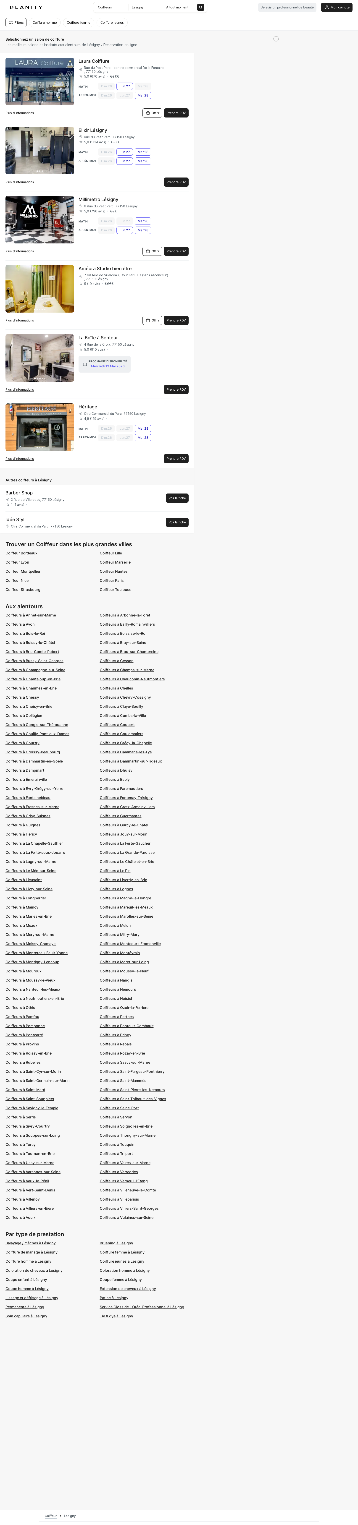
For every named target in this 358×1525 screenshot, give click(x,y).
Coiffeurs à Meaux (21, 925)
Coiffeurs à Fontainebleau (27, 797)
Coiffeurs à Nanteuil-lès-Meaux (32, 989)
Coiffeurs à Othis (20, 1007)
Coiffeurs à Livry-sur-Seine (29, 889)
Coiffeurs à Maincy (21, 907)
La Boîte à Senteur (98, 337)
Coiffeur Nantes (114, 571)
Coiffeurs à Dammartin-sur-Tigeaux (131, 761)
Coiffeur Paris (112, 580)
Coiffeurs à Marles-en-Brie (28, 916)
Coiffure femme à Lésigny (122, 1252)
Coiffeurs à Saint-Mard (25, 1089)
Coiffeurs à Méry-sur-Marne (29, 934)
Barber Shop (19, 493)
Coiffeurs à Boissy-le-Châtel (30, 642)
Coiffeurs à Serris (20, 1117)
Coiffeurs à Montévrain (120, 953)
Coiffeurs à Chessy (22, 697)
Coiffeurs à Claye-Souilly (121, 706)
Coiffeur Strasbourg (22, 589)
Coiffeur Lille (111, 553)
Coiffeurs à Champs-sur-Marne (127, 670)
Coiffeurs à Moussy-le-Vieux (30, 980)
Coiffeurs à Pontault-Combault (127, 1026)
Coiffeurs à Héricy (21, 834)
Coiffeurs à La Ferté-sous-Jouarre (35, 852)
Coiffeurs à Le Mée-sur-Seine (30, 870)
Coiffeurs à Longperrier (25, 898)
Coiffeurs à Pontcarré (24, 1035)
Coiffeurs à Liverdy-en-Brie (123, 879)
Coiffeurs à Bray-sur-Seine (123, 642)
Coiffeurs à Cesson (117, 660)
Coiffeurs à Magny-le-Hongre (125, 898)
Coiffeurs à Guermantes (121, 816)
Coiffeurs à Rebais (116, 1044)
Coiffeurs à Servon (116, 1117)
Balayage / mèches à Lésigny (30, 1243)
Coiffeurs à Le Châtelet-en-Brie (127, 861)
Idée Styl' (15, 519)
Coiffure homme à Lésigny (28, 1261)
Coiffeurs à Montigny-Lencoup (32, 962)
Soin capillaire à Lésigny (26, 1316)
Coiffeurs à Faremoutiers (121, 788)
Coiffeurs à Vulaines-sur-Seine (126, 1217)
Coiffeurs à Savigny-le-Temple (31, 1108)
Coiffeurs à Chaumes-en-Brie (31, 688)
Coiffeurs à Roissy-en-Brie (28, 1053)
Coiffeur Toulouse (115, 589)
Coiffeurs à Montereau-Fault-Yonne (36, 953)
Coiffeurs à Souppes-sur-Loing (32, 1135)
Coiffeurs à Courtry (22, 743)
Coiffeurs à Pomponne (25, 1026)
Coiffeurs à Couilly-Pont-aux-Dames (37, 733)
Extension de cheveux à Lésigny (128, 1288)
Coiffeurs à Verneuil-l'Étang (124, 1181)
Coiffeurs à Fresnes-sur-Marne (32, 806)
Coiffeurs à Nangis (116, 980)
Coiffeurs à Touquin (117, 1144)
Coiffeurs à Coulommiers (121, 733)
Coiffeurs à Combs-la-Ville (123, 715)
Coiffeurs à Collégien (23, 715)
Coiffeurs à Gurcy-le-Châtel (124, 825)
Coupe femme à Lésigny (121, 1279)
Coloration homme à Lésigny (125, 1270)
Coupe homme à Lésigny (27, 1288)
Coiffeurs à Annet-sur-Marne (30, 615)
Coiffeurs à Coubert (117, 724)
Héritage (88, 407)
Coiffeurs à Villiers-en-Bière (29, 1208)
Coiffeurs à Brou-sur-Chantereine (129, 651)
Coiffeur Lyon (17, 562)
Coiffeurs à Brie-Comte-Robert (32, 651)
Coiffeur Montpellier (22, 571)
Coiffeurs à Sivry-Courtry (27, 1126)
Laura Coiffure (94, 61)
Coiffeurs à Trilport (116, 1153)
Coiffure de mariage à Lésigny (31, 1252)
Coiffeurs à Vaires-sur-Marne (125, 1162)
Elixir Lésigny (93, 130)
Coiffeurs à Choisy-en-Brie (28, 706)
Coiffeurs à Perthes (117, 1016)
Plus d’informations (19, 113)
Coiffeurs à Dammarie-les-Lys (126, 752)
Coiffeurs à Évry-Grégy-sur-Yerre (34, 788)
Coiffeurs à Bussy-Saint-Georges (34, 660)
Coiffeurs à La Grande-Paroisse (127, 852)
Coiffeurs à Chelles (116, 688)
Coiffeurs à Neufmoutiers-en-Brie (34, 998)
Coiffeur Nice (17, 580)
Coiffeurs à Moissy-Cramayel (30, 943)
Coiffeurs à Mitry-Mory (120, 934)
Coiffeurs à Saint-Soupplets (29, 1099)
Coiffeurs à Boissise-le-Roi (123, 633)
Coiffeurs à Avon (20, 624)
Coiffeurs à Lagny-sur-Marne (30, 861)
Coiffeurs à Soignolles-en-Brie (126, 1126)
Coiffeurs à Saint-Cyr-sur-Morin (33, 1071)
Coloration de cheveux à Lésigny (34, 1270)
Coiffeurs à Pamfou (22, 1016)
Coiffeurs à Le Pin (115, 870)
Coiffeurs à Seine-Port (119, 1108)
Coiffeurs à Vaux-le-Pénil (27, 1181)
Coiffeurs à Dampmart (24, 770)
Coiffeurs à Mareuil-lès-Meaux (126, 907)
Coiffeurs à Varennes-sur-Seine (33, 1172)
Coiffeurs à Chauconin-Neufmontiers (132, 679)
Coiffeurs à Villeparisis (119, 1199)
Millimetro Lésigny (98, 199)
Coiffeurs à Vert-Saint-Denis (30, 1190)
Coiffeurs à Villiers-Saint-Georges (129, 1208)
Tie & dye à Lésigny (116, 1316)
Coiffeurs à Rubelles (23, 1062)
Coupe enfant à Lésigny (26, 1279)
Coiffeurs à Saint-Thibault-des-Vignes (133, 1099)
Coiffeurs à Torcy (20, 1144)
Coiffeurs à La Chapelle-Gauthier (34, 843)
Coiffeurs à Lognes (116, 889)
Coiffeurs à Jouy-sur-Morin (123, 834)
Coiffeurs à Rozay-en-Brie (122, 1053)
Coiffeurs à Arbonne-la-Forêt (125, 615)
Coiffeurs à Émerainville (26, 779)
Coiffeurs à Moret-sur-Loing (124, 962)
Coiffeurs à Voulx (20, 1217)
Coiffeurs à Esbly (115, 779)
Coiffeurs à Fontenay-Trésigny (126, 797)
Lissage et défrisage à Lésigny (31, 1297)
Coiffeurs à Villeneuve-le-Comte (128, 1190)
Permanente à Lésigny (24, 1307)
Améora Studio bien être (105, 268)
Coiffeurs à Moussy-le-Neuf (124, 971)
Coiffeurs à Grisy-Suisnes (27, 816)
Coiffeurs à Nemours (118, 989)
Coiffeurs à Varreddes (119, 1172)
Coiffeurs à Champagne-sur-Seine (35, 670)
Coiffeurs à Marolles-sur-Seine (126, 916)
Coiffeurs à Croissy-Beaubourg (32, 752)
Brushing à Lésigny (116, 1243)
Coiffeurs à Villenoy (22, 1199)
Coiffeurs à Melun (115, 925)
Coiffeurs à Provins (22, 1044)
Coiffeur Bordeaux (21, 553)
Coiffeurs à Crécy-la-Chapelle (126, 743)
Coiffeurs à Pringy (115, 1035)
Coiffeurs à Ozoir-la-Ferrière (124, 1007)
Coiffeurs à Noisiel (116, 998)
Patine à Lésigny (114, 1297)
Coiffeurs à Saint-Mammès (123, 1080)
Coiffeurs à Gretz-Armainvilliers (127, 806)
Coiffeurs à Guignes (22, 825)
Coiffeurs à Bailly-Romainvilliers (127, 624)
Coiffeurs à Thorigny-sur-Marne (127, 1135)
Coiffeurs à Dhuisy (116, 770)
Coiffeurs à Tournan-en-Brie (30, 1153)
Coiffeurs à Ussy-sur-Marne (29, 1162)
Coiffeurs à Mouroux (23, 971)
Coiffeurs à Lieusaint (23, 879)
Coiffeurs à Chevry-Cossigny (125, 697)
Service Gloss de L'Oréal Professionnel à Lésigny (142, 1307)
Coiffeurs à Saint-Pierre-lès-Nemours (132, 1089)
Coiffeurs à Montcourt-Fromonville (130, 943)
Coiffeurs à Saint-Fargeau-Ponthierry (132, 1071)
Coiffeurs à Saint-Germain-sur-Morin (37, 1080)
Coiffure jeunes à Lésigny (122, 1261)
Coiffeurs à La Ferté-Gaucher (125, 843)
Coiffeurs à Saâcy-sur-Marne (125, 1062)
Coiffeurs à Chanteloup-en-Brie (33, 679)
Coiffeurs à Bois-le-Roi (25, 633)
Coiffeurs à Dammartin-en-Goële (34, 761)
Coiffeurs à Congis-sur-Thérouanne (36, 724)
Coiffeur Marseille (115, 562)
